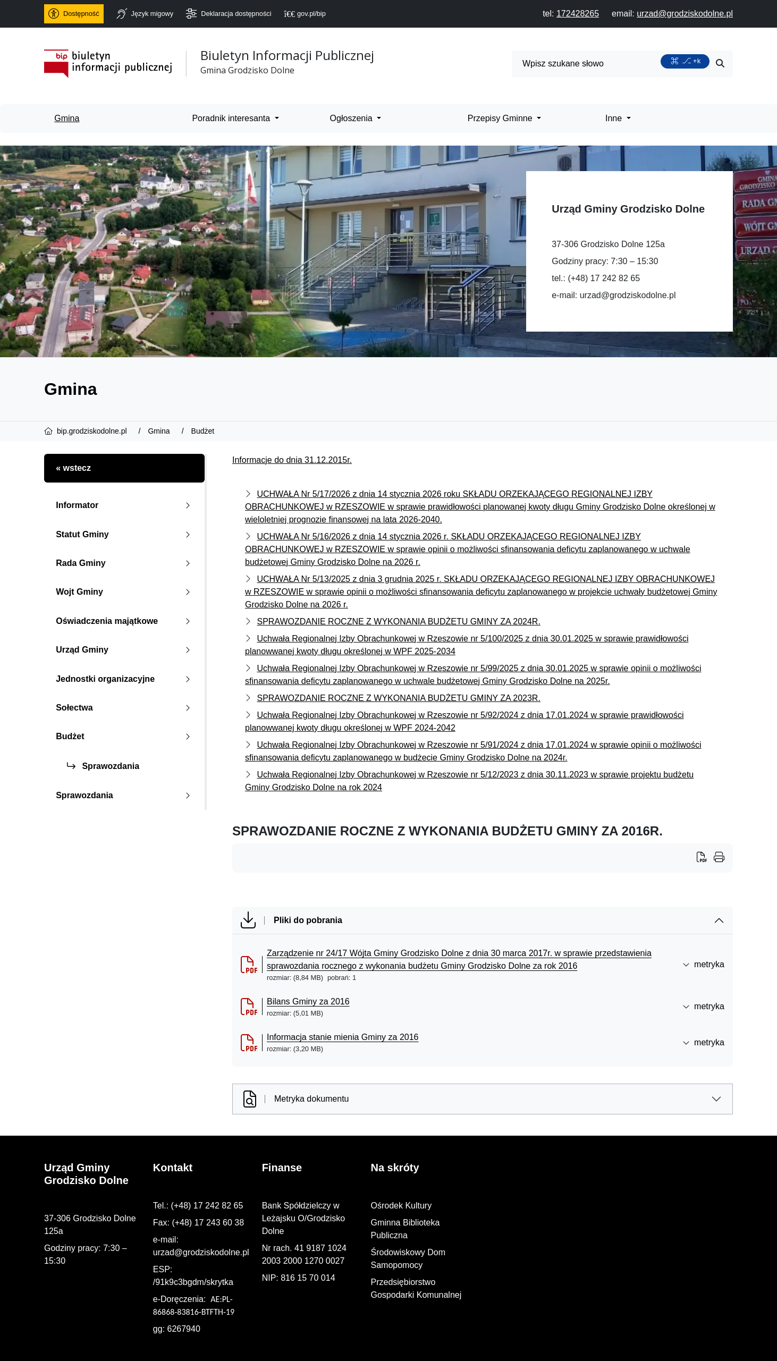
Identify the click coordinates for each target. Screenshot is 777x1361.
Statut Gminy (125, 534)
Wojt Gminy (125, 591)
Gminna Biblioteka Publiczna (624, 1222)
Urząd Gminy (125, 649)
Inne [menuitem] (614, 118)
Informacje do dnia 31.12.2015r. (292, 459)
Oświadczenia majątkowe (125, 620)
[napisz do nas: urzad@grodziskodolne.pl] (685, 13)
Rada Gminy (125, 563)
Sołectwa (125, 707)
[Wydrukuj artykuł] (705, 858)
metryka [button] (703, 964)
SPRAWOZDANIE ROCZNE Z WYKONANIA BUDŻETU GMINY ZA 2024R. (398, 621)
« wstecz (73, 467)
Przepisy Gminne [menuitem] (501, 118)
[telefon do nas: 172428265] (577, 13)
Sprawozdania (103, 766)
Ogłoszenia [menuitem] (352, 118)
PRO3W (282, 1343)
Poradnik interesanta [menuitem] (232, 118)
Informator (125, 505)
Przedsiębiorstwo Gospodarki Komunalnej (649, 1256)
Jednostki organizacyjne (125, 678)
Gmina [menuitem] (66, 118)
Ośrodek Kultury (600, 1205)
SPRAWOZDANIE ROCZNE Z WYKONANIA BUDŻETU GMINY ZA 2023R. (398, 698)
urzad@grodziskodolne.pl (628, 295)
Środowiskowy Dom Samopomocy (634, 1239)
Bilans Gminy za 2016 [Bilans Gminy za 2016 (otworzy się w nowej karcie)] (308, 1001)
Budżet (125, 736)
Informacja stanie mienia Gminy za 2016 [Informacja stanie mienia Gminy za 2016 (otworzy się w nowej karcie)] (342, 1037)
